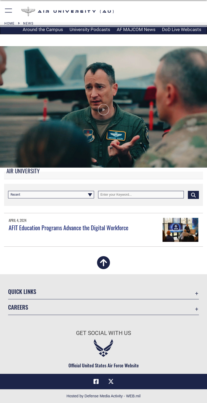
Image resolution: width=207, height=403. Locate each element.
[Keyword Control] (141, 194)
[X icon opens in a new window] (111, 381)
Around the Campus (43, 29)
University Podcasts (90, 29)
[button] (9, 11)
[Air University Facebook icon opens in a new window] (96, 381)
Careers (18, 307)
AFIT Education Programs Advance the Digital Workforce (68, 227)
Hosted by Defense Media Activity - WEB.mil (104, 396)
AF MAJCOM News (136, 29)
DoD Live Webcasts (181, 29)
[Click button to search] (193, 194)
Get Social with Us (103, 333)
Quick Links (22, 291)
